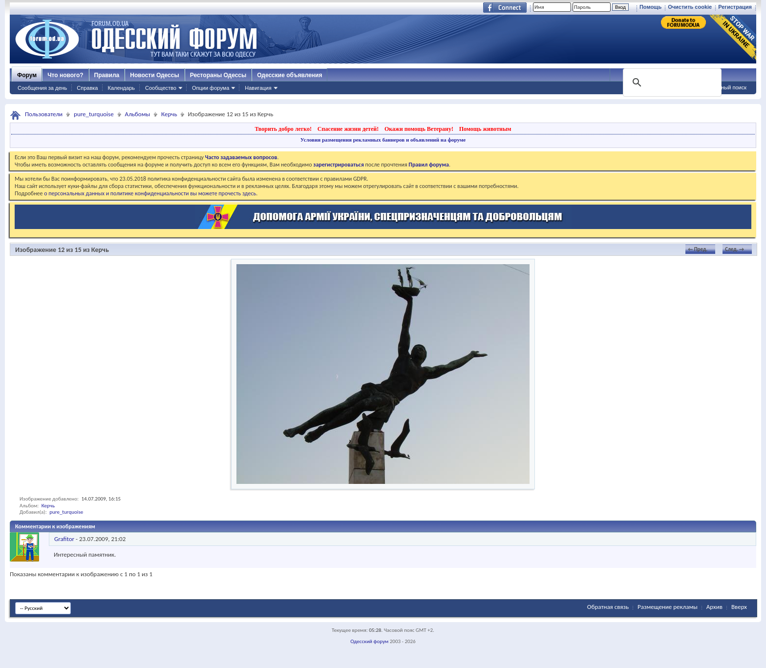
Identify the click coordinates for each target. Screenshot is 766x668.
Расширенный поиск (721, 87)
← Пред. (697, 249)
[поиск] (671, 82)
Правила (107, 75)
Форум (27, 75)
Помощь (650, 7)
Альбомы (137, 114)
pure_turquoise (94, 114)
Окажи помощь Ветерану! (418, 128)
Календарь (121, 88)
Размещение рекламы (668, 606)
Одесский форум (369, 641)
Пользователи (44, 114)
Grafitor (64, 539)
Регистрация (735, 7)
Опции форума (210, 88)
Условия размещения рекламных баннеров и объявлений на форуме (383, 140)
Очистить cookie (690, 7)
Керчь (169, 114)
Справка (87, 88)
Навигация (258, 88)
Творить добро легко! (283, 128)
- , (90, 539)
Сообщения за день (42, 88)
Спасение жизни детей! (348, 128)
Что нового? (65, 75)
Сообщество (160, 88)
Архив (714, 606)
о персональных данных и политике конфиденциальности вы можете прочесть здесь (150, 193)
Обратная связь (608, 606)
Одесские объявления (289, 75)
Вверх (739, 606)
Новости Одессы (154, 75)
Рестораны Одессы (218, 75)
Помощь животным (485, 128)
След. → (734, 249)
